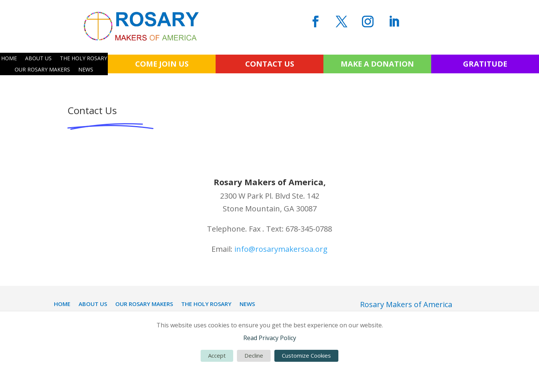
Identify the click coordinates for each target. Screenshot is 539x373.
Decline (253, 355)
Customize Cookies (306, 355)
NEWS (85, 70)
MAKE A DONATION (377, 64)
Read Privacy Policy (269, 338)
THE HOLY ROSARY (83, 59)
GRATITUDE (485, 64)
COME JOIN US (162, 64)
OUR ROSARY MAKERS (42, 70)
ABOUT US (38, 59)
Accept (217, 355)
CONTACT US (269, 64)
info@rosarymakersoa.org (281, 249)
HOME (9, 59)
